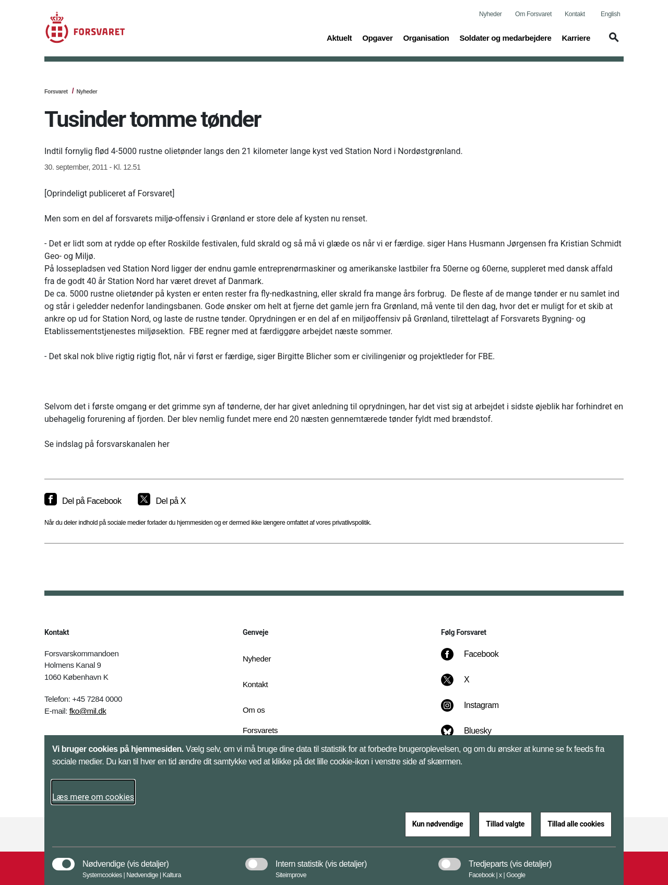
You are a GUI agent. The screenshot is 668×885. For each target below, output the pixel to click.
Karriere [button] (576, 37)
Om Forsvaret (533, 14)
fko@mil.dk (87, 710)
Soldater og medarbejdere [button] (505, 37)
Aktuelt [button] (339, 37)
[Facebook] (477, 659)
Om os (254, 709)
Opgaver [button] (377, 37)
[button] (612, 42)
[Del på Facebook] (82, 501)
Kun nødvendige (437, 824)
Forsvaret (56, 91)
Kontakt (575, 14)
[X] (467, 685)
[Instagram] (477, 710)
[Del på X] (161, 501)
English (610, 14)
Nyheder (490, 14)
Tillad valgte (505, 824)
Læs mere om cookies (93, 797)
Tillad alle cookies (575, 824)
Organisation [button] (426, 37)
